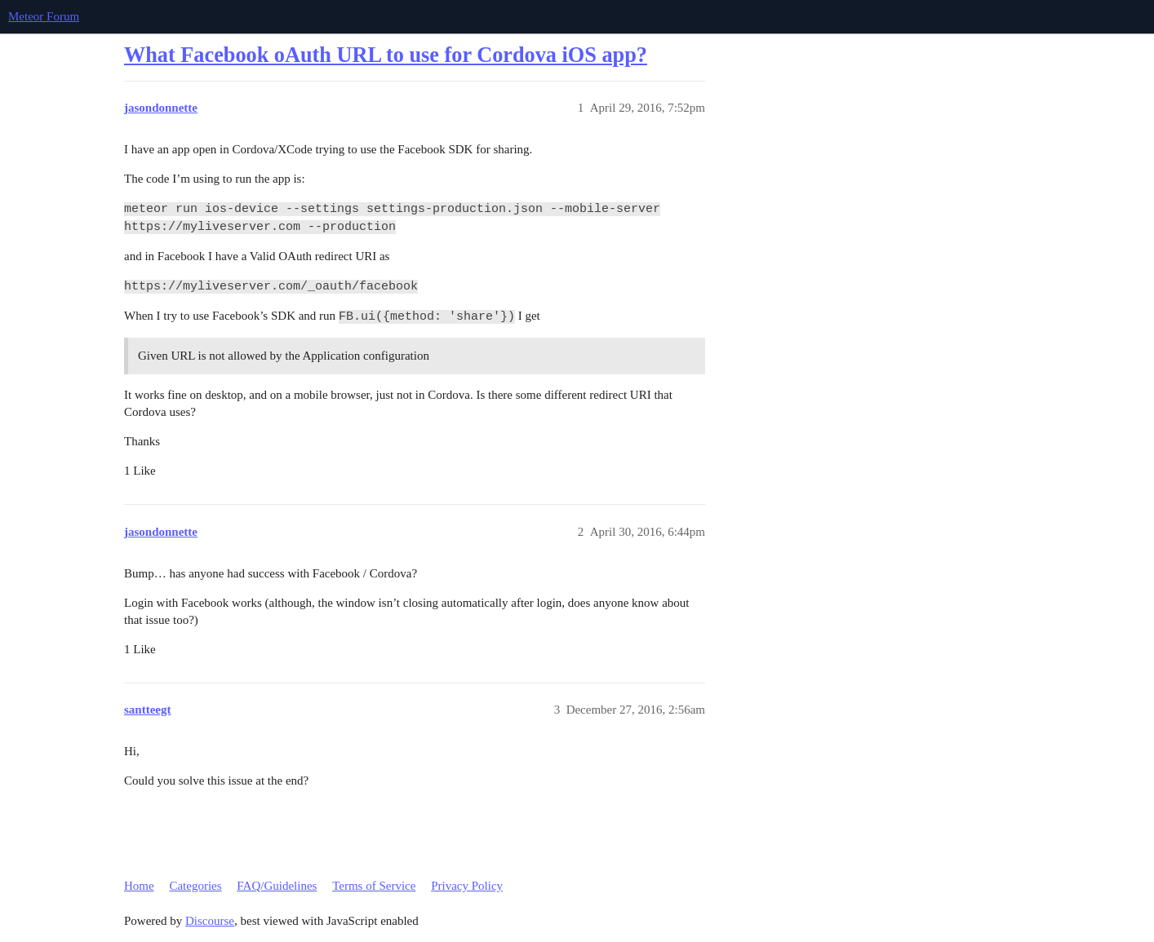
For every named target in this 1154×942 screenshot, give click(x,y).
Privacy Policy (467, 885)
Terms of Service (373, 885)
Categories (195, 885)
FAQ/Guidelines (277, 885)
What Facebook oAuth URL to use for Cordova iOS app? (385, 55)
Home (139, 885)
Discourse (209, 920)
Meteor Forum (43, 16)
